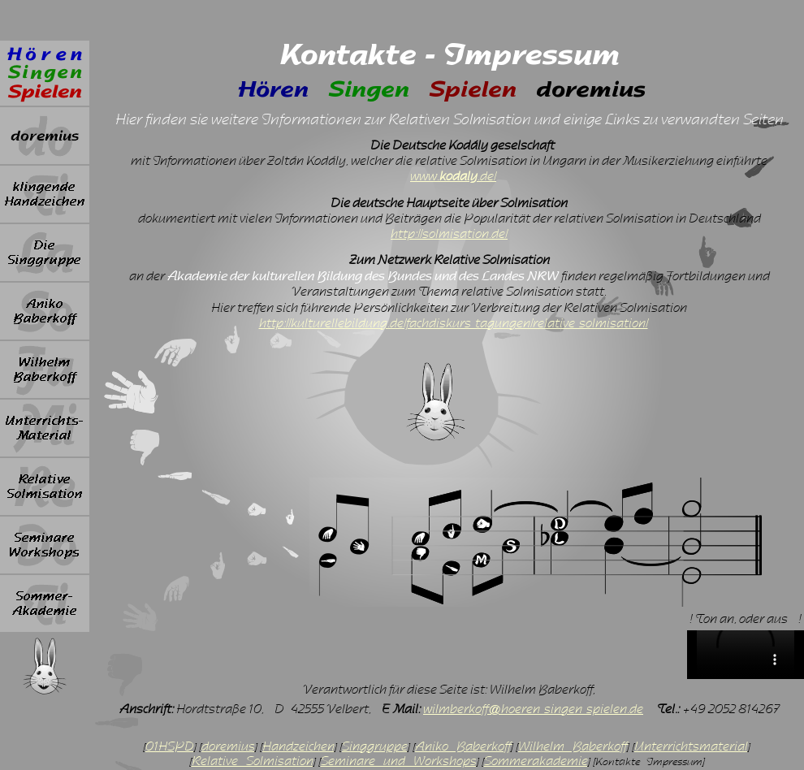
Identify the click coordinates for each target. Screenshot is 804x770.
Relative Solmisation (252, 761)
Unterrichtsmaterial (691, 746)
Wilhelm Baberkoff (572, 746)
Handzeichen (298, 746)
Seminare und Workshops (399, 761)
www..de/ (453, 176)
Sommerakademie (536, 761)
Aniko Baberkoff (463, 746)
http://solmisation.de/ (449, 234)
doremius (228, 746)
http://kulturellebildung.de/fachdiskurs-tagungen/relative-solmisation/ (453, 323)
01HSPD (169, 746)
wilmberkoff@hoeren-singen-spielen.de (533, 709)
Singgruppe (375, 746)
